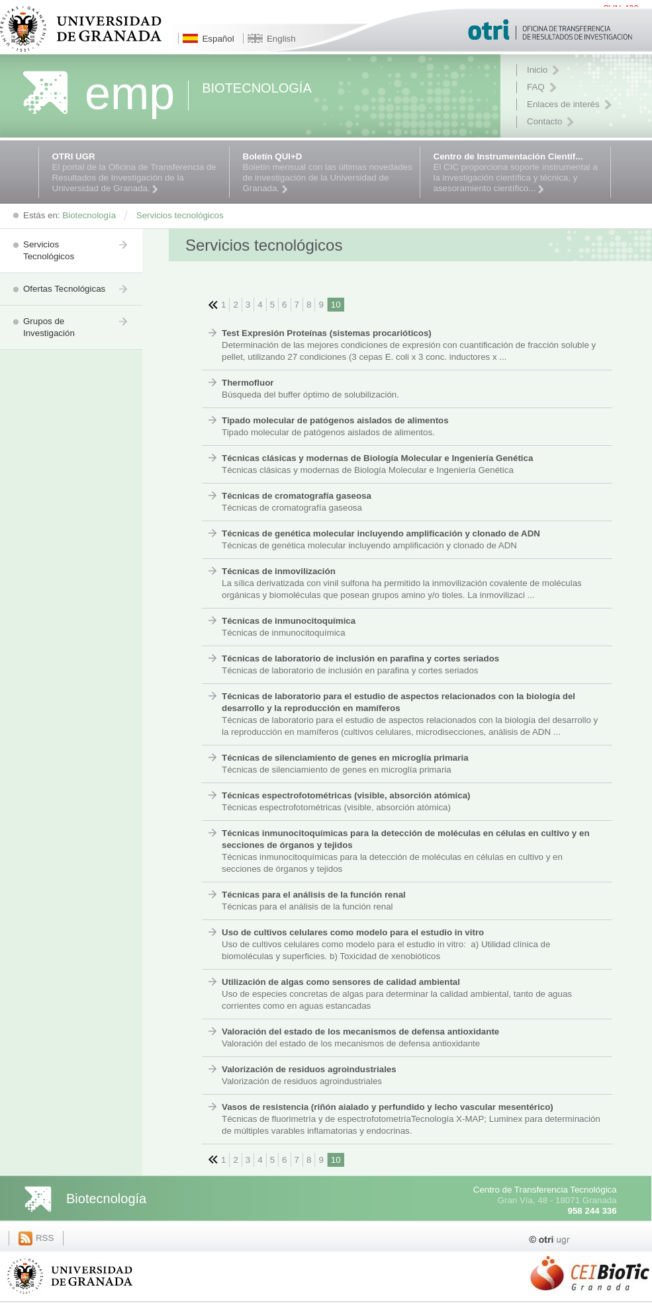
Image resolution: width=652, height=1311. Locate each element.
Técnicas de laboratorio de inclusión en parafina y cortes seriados (360, 658)
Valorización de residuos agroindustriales (309, 1069)
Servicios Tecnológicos (48, 250)
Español (218, 39)
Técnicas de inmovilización (279, 571)
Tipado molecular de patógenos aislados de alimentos (335, 420)
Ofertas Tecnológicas (64, 289)
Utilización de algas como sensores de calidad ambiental (341, 982)
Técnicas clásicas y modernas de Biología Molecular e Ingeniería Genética (377, 458)
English (281, 39)
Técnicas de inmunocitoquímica (288, 621)
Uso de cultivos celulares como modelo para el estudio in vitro (353, 932)
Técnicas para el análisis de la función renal (314, 895)
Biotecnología (106, 1198)
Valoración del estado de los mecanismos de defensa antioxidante (360, 1031)
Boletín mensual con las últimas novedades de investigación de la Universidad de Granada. (328, 172)
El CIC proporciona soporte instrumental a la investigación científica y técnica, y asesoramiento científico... (519, 172)
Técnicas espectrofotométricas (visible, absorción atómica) (346, 795)
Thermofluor (248, 383)
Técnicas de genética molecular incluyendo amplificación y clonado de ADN (381, 533)
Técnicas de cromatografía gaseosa (296, 496)
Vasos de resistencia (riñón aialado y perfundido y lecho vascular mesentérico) (387, 1107)
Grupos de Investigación (49, 327)
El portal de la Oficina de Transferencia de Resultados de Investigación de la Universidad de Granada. (137, 172)
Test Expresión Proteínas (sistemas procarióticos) (327, 333)
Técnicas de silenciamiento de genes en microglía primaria (345, 758)
